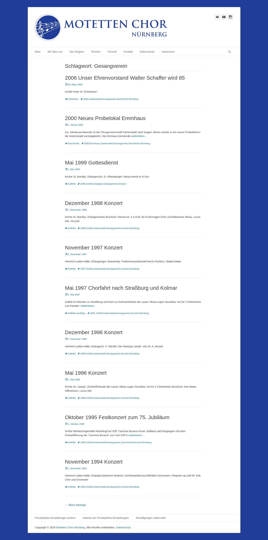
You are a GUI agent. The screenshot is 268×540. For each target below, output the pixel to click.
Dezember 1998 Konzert (94, 203)
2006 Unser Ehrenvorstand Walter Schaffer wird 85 (125, 78)
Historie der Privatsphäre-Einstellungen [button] (106, 517)
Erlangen (98, 183)
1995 (82, 442)
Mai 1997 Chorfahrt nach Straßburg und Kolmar (121, 288)
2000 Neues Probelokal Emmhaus (105, 118)
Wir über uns (55, 51)
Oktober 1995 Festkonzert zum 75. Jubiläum (117, 417)
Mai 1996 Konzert (86, 373)
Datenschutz (147, 51)
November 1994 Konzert (94, 462)
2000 (86, 143)
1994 (82, 486)
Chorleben (73, 99)
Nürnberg (133, 99)
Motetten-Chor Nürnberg (70, 527)
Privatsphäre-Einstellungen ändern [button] (55, 517)
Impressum (168, 51)
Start (38, 51)
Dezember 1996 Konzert (94, 332)
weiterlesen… (139, 136)
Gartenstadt (95, 99)
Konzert (122, 183)
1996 (82, 353)
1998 (82, 228)
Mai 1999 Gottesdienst (91, 162)
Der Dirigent (77, 51)
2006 (85, 99)
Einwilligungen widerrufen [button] (151, 517)
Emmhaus (95, 143)
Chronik (112, 51)
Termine (95, 51)
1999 (82, 183)
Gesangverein (108, 99)
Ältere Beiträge (75, 504)
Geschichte (122, 99)
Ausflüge (80, 313)
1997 (82, 268)
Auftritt (89, 183)
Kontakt (128, 51)
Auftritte (72, 183)
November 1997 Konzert (94, 247)
